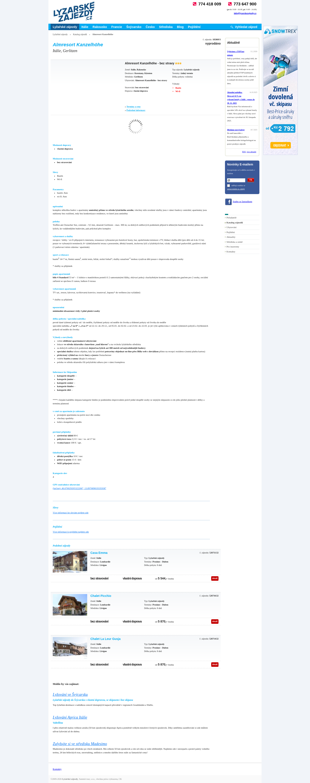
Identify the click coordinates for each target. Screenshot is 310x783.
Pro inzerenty (232, 246)
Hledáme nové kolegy (236, 130)
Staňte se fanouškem (242, 201)
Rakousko (100, 27)
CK (120, 779)
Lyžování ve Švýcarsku (70, 694)
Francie (116, 27)
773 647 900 (245, 4)
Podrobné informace (136, 110)
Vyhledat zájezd (246, 27)
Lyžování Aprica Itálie (70, 717)
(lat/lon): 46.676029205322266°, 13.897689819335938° (79, 488)
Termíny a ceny (134, 106)
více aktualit (251, 152)
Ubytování (231, 227)
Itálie (84, 27)
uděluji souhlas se (238, 185)
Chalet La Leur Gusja (105, 639)
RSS (244, 152)
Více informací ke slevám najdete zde (70, 512)
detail (214, 578)
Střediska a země (234, 242)
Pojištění (194, 27)
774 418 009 (209, 4)
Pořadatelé (231, 217)
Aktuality (231, 237)
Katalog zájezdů (80, 34)
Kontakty (230, 251)
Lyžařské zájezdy (65, 27)
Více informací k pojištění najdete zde (71, 531)
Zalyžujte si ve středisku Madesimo (80, 744)
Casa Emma (98, 552)
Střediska (166, 27)
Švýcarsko (133, 27)
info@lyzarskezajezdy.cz (245, 13)
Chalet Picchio (100, 596)
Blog (180, 27)
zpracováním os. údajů (236, 189)
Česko (150, 27)
